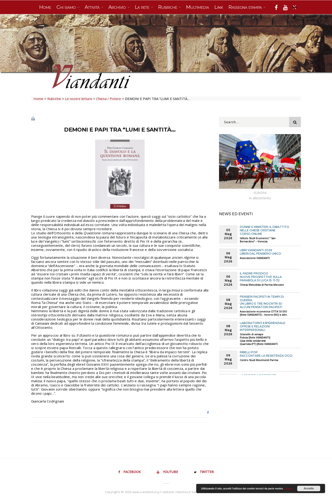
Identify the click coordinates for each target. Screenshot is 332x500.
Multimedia (197, 7)
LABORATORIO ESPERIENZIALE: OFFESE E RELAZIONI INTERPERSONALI (263, 326)
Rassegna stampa (245, 7)
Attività (93, 7)
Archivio (117, 7)
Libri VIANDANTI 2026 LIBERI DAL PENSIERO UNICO (260, 251)
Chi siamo (66, 7)
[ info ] (288, 488)
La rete (142, 7)
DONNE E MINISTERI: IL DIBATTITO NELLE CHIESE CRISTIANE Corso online (264, 230)
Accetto (309, 488)
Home (45, 7)
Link (218, 7)
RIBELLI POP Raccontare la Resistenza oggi (266, 353)
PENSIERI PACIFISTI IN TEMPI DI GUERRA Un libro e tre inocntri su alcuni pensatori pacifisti (262, 302)
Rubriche (168, 7)
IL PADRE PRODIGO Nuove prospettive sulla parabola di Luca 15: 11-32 (261, 277)
